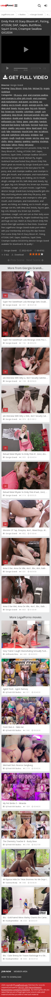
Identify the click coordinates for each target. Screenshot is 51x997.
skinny (10, 141)
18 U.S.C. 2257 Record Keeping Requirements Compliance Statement (21, 988)
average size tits (36, 105)
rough (11, 138)
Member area (20, 971)
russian (28, 138)
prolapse (34, 134)
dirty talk (44, 115)
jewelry (11, 128)
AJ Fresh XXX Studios (13, 692)
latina (28, 128)
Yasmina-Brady (11, 883)
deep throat (17, 115)
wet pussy (29, 144)
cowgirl (38, 111)
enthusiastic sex (8, 121)
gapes (25, 121)
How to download (11, 977)
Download (18, 254)
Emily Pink (27, 88)
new (36, 131)
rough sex (20, 138)
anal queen (23, 101)
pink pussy (25, 134)
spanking (26, 141)
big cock (33, 108)
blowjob (42, 108)
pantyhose (15, 134)
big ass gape (23, 108)
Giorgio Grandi (10, 250)
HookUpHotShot (12, 921)
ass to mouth (15, 105)
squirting (35, 141)
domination (6, 118)
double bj (28, 118)
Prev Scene (15, 260)
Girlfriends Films (12, 654)
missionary (16, 131)
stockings (44, 141)
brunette (19, 111)
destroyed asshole (32, 115)
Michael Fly (37, 88)
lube (8, 131)
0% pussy (18, 95)
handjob (43, 121)
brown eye (10, 111)
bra (2, 111)
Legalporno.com (7, 5)
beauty (14, 108)
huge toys (43, 124)
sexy (42, 138)
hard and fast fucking (10, 124)
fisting (19, 121)
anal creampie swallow (38, 95)
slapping (17, 141)
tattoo (14, 144)
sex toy (36, 138)
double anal (18, 118)
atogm (25, 105)
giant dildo (33, 121)
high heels (25, 124)
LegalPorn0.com (21, 985)
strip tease (6, 144)
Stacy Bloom (16, 88)
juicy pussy (20, 128)
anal (25, 95)
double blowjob (40, 118)
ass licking (33, 101)
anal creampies (39, 98)
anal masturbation (9, 101)
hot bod (34, 124)
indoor (4, 128)
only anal (5, 134)
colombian (28, 111)
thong (21, 144)
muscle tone (27, 131)
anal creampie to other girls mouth (16, 98)
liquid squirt (37, 128)
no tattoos (43, 131)
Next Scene (35, 260)
